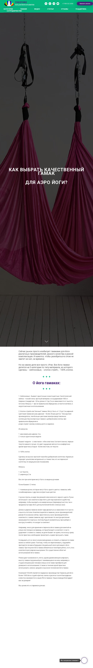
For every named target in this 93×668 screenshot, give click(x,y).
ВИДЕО (37, 9)
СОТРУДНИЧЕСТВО (14, 11)
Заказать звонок (85, 3)
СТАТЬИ (50, 9)
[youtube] (58, 3)
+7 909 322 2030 (67, 4)
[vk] (46, 3)
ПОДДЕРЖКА (81, 9)
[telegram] (54, 3)
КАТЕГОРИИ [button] (8, 9)
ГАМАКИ (23, 9)
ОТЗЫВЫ (64, 9)
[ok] (50, 3)
